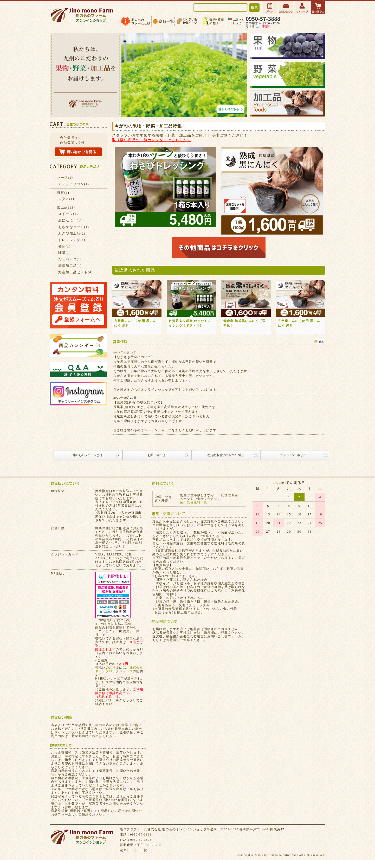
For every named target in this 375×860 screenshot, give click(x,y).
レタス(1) (66, 199)
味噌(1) (64, 253)
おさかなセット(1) (73, 227)
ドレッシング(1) (71, 240)
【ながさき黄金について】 (133, 357)
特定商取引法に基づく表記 (225, 455)
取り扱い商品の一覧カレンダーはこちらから (151, 140)
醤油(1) (64, 246)
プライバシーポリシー (294, 455)
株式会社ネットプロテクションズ (119, 669)
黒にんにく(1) (70, 220)
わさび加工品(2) (71, 233)
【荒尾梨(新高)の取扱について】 (138, 402)
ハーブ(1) (65, 177)
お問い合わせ (156, 455)
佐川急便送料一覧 (194, 502)
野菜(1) (63, 193)
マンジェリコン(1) (73, 184)
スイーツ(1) (68, 214)
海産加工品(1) (70, 266)
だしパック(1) (70, 259)
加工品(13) (66, 207)
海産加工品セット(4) (75, 272)
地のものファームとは (87, 455)
